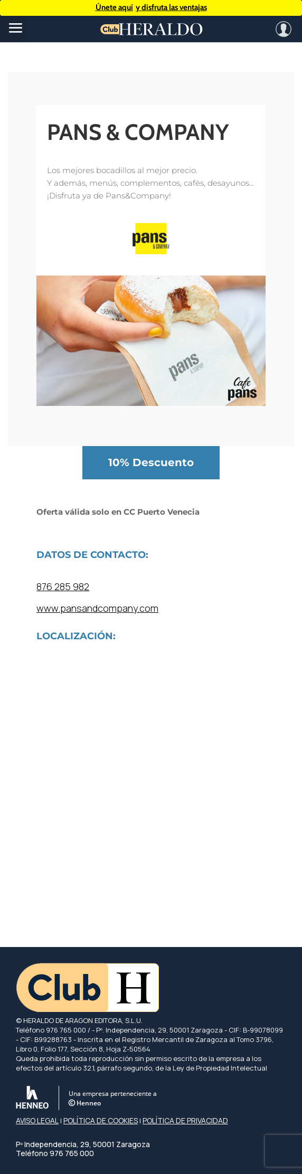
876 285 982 (62, 586)
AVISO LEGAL (37, 1120)
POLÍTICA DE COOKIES (100, 1120)
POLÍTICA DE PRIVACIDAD (185, 1120)
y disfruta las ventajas (151, 7)
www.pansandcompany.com (97, 608)
